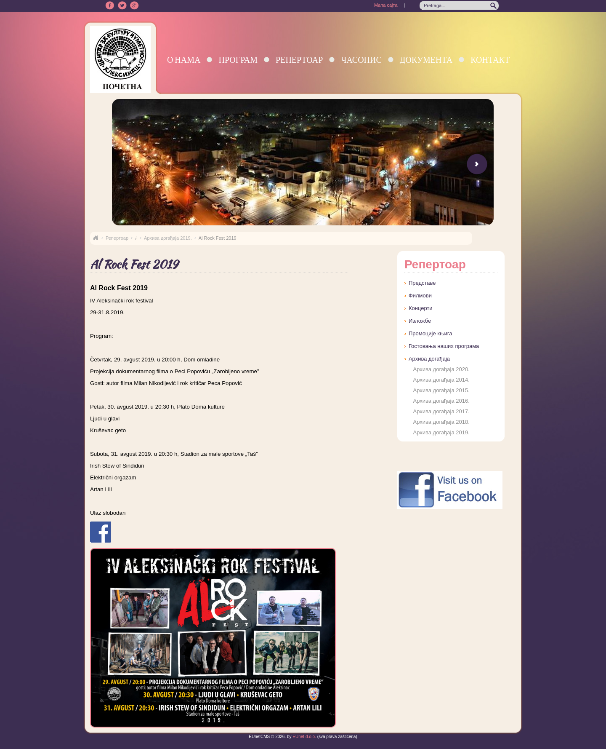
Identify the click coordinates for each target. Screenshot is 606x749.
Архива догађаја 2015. (441, 390)
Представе (422, 283)
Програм (238, 59)
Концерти (421, 308)
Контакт (490, 59)
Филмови (420, 295)
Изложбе (420, 321)
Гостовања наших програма (444, 346)
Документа (426, 59)
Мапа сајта (386, 5)
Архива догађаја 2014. (441, 380)
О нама (184, 59)
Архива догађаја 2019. (168, 238)
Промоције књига (430, 333)
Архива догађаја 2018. (441, 422)
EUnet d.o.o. (304, 736)
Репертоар (299, 59)
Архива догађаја (429, 359)
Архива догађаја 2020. (441, 369)
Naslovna (95, 238)
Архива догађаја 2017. (441, 411)
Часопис (361, 59)
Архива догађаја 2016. (441, 401)
